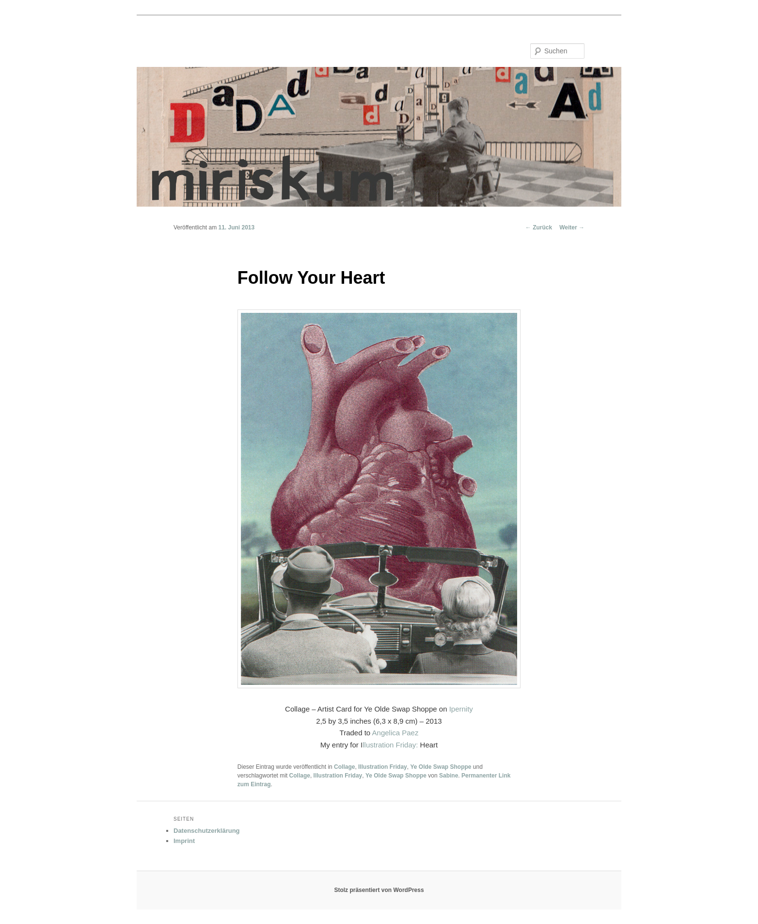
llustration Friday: (390, 745)
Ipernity (461, 709)
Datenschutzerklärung (207, 830)
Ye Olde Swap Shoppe (440, 766)
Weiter (571, 227)
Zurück (538, 227)
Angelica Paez (395, 733)
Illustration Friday (382, 766)
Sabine (448, 775)
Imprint (184, 840)
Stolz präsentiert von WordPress (379, 890)
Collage (344, 766)
